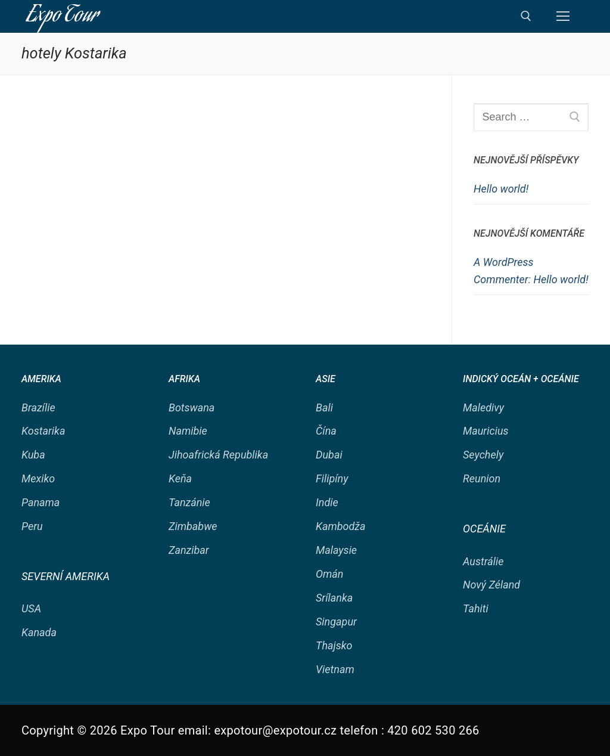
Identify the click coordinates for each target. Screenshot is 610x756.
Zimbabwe (193, 526)
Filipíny (332, 478)
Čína (326, 431)
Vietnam (335, 669)
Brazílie (38, 407)
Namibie (188, 431)
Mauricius (486, 431)
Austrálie (483, 561)
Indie (327, 502)
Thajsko (334, 645)
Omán (329, 574)
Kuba (33, 454)
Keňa (180, 478)
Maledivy (483, 407)
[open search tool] (526, 16)
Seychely (483, 454)
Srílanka (334, 597)
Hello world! (501, 188)
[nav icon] (562, 16)
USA (31, 608)
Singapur (336, 621)
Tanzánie (189, 502)
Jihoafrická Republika (218, 454)
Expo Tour (62, 16)
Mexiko (38, 478)
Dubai (329, 454)
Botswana (191, 407)
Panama (40, 502)
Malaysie (336, 550)
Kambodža (341, 526)
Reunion (481, 478)
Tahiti (475, 608)
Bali (324, 407)
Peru (32, 526)
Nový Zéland (491, 584)
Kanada (39, 632)
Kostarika (43, 431)
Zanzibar (189, 550)
